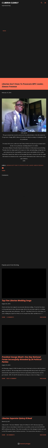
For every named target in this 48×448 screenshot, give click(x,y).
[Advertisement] (24, 18)
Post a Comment (11, 378)
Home (4, 30)
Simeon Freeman (38, 165)
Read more (43, 317)
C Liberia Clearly (10, 2)
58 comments (10, 435)
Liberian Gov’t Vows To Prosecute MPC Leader (19, 165)
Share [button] (3, 170)
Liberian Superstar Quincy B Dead (17, 418)
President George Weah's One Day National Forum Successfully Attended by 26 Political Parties (21, 359)
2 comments (10, 317)
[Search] (41, 3)
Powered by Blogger (24, 443)
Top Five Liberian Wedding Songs (16, 300)
